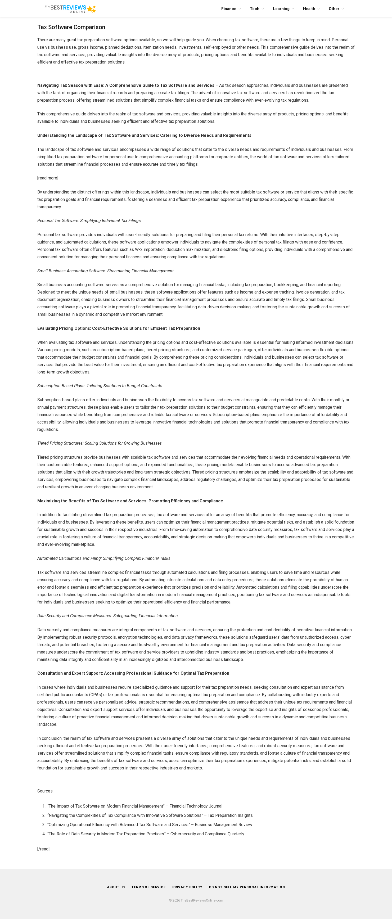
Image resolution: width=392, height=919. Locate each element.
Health (309, 8)
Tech (254, 8)
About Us (113, 887)
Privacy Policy (186, 887)
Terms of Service (147, 887)
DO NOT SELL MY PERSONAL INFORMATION (248, 887)
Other (334, 8)
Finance (228, 8)
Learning (281, 8)
